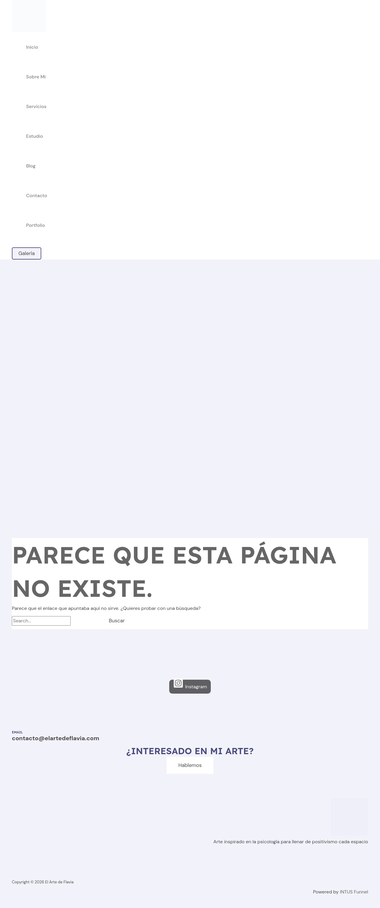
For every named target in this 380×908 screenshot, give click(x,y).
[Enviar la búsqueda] (84, 620)
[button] (26, 253)
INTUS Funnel (353, 892)
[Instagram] (190, 687)
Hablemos (190, 765)
